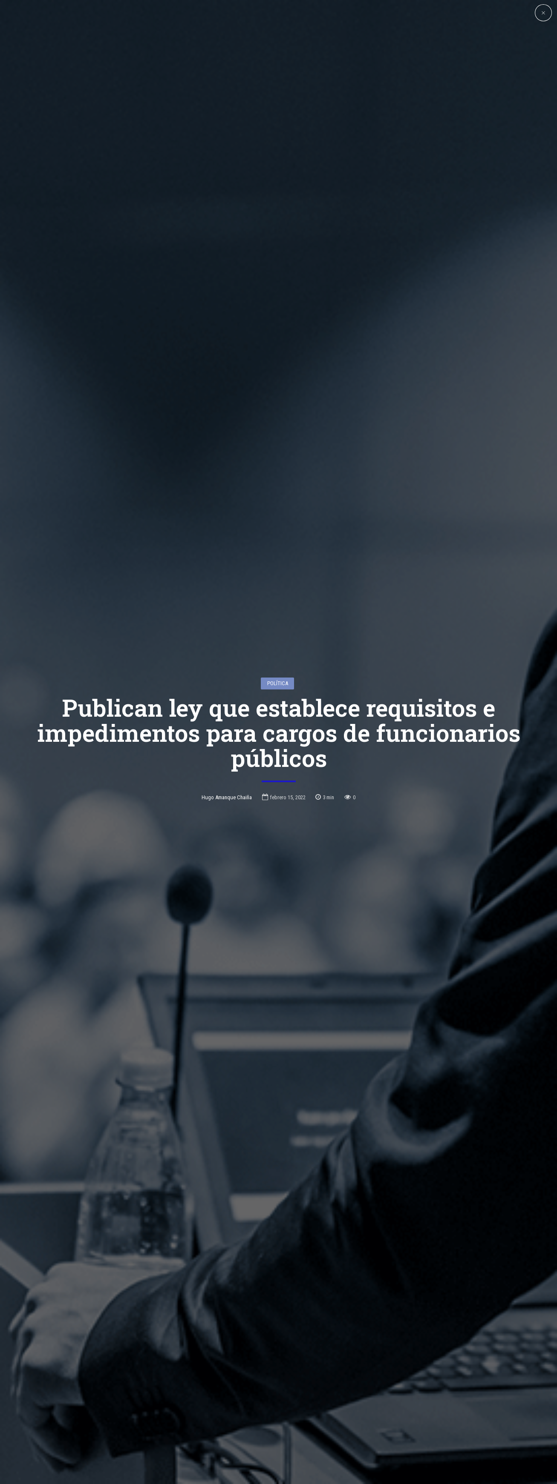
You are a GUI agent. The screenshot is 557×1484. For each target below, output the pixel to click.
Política (277, 683)
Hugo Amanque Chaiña (227, 797)
